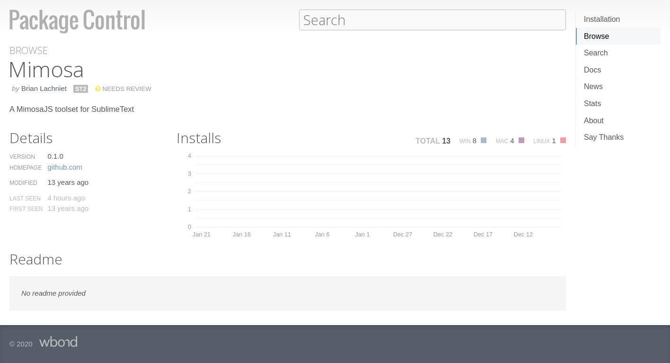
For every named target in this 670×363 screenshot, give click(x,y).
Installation (602, 19)
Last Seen (25, 198)
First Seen (26, 208)
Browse (596, 36)
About (594, 121)
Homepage (25, 167)
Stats (592, 104)
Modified (23, 182)
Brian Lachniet (44, 88)
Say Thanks (604, 137)
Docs (592, 70)
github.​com (64, 167)
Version (22, 156)
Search (596, 53)
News (593, 86)
